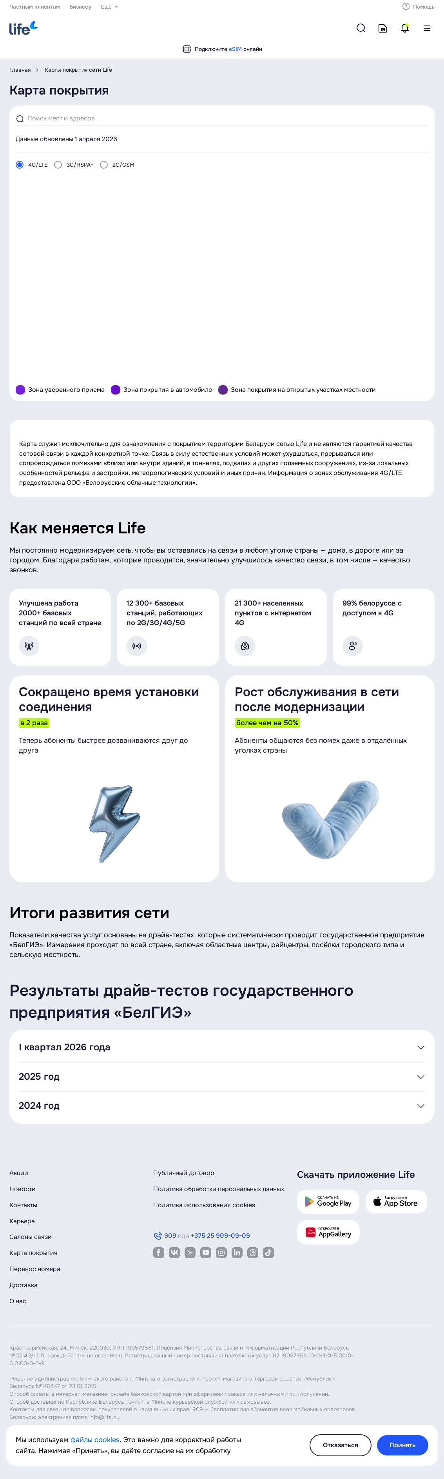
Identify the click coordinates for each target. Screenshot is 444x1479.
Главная (20, 69)
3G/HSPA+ (80, 164)
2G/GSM (123, 164)
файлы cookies (95, 1439)
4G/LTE (38, 164)
